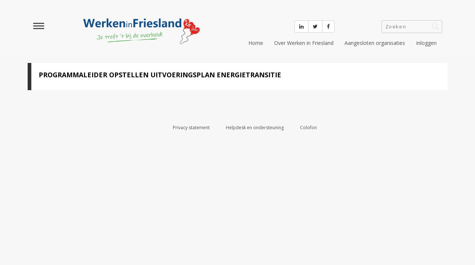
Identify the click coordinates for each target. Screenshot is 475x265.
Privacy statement (191, 127)
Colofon (308, 127)
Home (255, 42)
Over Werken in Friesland (303, 42)
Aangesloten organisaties (375, 42)
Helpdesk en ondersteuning (255, 127)
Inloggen (426, 42)
